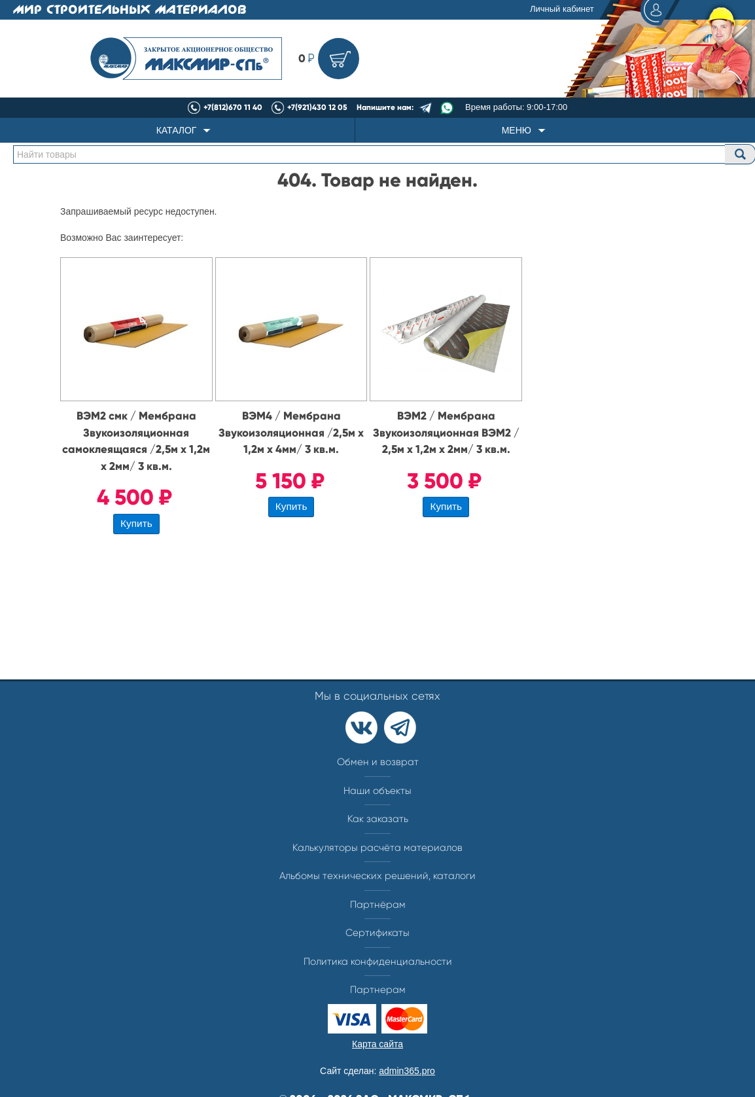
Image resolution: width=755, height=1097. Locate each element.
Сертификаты (377, 933)
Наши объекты (377, 791)
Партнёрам (378, 904)
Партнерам (378, 990)
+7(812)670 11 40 (232, 107)
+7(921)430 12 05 (317, 107)
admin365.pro (407, 1071)
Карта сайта (377, 1044)
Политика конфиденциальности (378, 961)
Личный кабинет (603, 10)
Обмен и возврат (378, 762)
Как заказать (377, 819)
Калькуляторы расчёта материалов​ (377, 848)
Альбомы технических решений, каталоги (377, 876)
